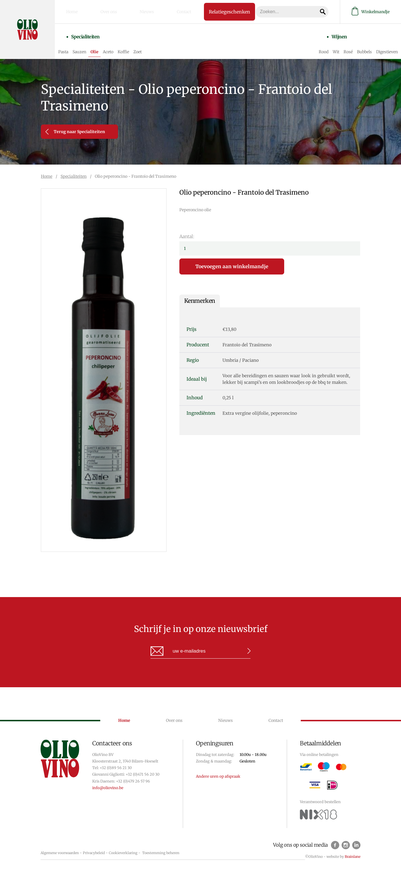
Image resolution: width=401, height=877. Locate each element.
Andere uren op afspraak (218, 776)
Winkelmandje (371, 11)
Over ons (105, 11)
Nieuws (135, 11)
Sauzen (92, 46)
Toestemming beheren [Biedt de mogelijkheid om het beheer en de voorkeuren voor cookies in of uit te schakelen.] (160, 853)
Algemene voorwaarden (60, 853)
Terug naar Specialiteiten (75, 132)
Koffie (136, 46)
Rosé (345, 46)
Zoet (150, 46)
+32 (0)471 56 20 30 (142, 774)
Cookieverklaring (123, 853)
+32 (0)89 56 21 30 (116, 767)
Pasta (76, 46)
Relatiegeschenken (218, 11)
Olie (107, 46)
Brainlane (352, 856)
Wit (333, 46)
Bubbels (361, 46)
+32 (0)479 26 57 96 (133, 781)
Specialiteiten (90, 36)
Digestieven (384, 46)
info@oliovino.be (107, 787)
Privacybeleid (94, 853)
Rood (320, 46)
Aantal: (186, 236)
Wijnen (328, 36)
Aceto (120, 46)
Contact (164, 11)
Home (77, 11)
